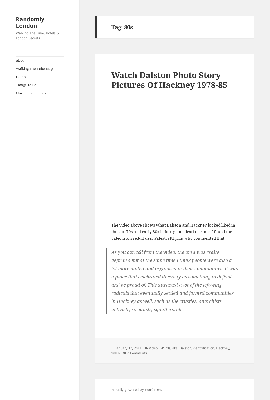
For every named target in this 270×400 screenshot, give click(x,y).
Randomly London (30, 22)
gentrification (203, 348)
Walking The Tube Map (34, 68)
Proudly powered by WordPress (136, 389)
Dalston (185, 348)
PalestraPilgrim (168, 238)
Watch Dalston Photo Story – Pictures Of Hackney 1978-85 (169, 79)
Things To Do (26, 85)
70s (167, 348)
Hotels (21, 77)
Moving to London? (31, 93)
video (115, 353)
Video (153, 348)
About (20, 60)
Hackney (222, 348)
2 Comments (137, 353)
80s (175, 348)
